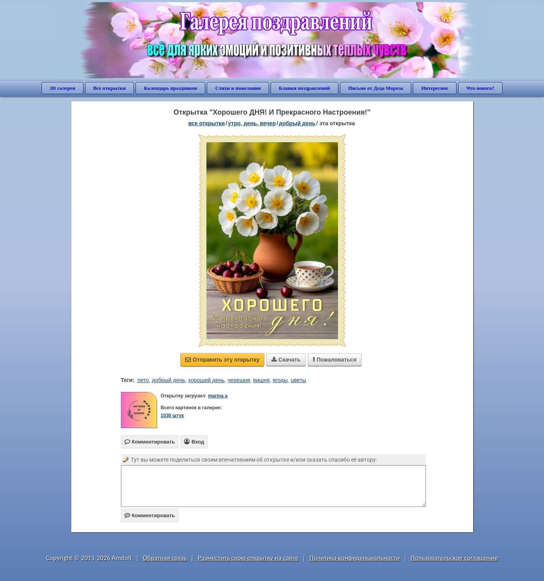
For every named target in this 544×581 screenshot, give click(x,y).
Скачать (286, 359)
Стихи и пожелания (238, 88)
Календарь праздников (170, 88)
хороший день (206, 380)
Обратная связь (165, 558)
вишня (261, 380)
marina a (217, 396)
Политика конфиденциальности (355, 558)
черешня (239, 380)
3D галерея (62, 88)
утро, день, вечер (252, 123)
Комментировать (149, 515)
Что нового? (480, 88)
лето (143, 380)
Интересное (434, 88)
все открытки (206, 123)
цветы (298, 380)
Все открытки (109, 88)
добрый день (297, 123)
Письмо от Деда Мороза (375, 88)
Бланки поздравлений (304, 88)
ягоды (280, 380)
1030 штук (172, 415)
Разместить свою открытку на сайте (248, 558)
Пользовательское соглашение (454, 558)
